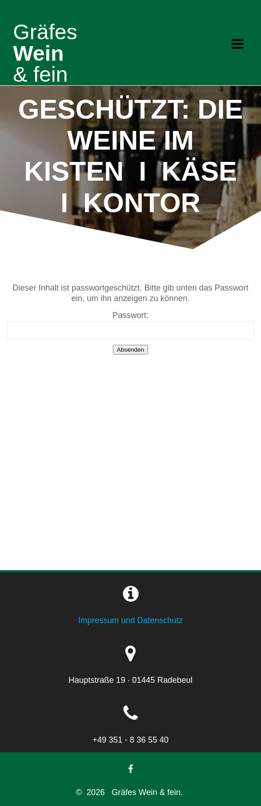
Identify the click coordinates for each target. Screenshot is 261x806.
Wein (45, 42)
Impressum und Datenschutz (130, 620)
